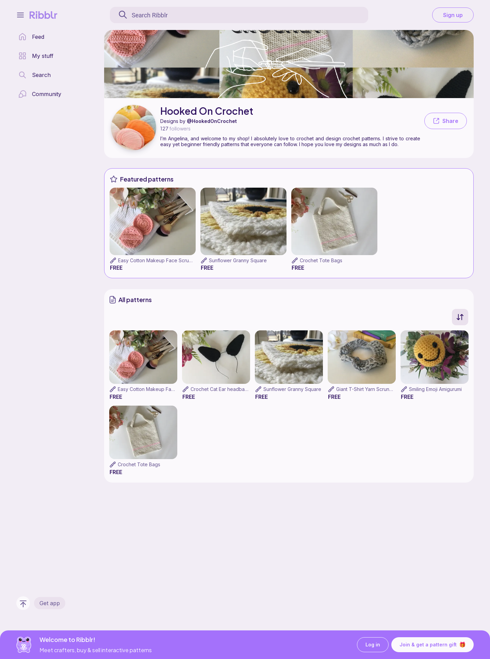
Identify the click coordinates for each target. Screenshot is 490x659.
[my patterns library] (35, 56)
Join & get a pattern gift (432, 645)
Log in (372, 645)
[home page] (31, 37)
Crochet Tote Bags (321, 260)
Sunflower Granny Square (238, 260)
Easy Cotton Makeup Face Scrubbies (159, 260)
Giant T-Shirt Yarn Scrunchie (367, 389)
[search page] (34, 75)
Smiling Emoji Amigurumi (435, 389)
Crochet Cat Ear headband (220, 389)
